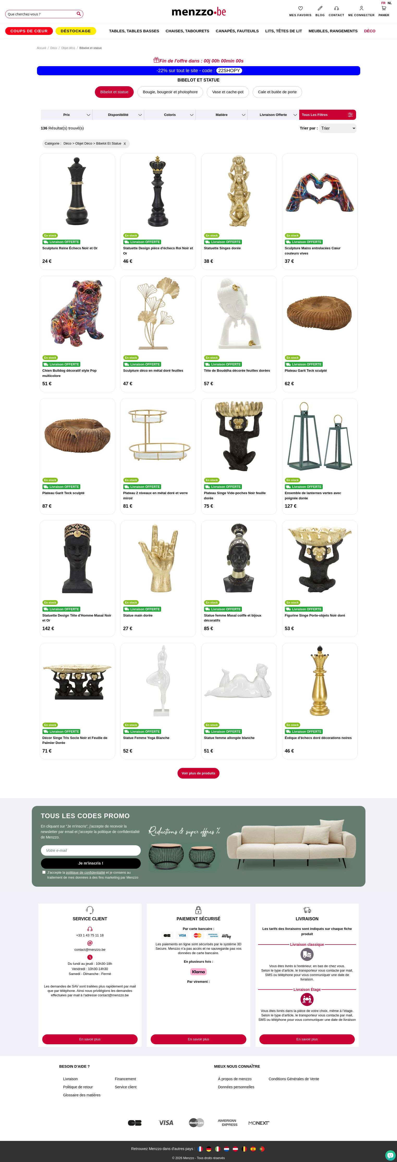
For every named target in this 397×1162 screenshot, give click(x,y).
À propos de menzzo (234, 1079)
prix (66, 115)
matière (222, 115)
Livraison (70, 1079)
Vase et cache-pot (227, 92)
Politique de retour (78, 1087)
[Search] (79, 14)
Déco (53, 47)
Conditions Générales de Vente (294, 1079)
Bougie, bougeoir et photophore (170, 92)
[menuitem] (29, 31)
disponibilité (118, 115)
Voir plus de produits (198, 773)
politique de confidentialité (85, 872)
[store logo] (198, 13)
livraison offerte (273, 115)
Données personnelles (236, 1087)
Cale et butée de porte (277, 92)
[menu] (198, 31)
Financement (125, 1079)
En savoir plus (90, 1039)
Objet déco (68, 47)
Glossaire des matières (81, 1095)
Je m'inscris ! (90, 863)
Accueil (41, 47)
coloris (170, 115)
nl (390, 3)
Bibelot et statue (114, 92)
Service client (125, 1087)
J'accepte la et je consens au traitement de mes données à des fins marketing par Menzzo (90, 875)
